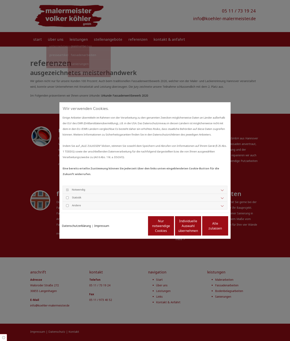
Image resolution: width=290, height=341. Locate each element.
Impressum (101, 215)
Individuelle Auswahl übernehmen (171, 229)
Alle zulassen (210, 228)
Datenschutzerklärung (76, 215)
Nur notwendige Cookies (133, 228)
